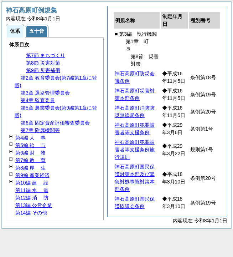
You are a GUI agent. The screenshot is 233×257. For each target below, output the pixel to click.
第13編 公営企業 (33, 205)
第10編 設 (31, 183)
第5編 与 (30, 145)
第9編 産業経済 (32, 175)
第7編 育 (30, 160)
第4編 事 (30, 138)
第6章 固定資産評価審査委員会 (55, 123)
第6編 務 (30, 153)
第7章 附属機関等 (40, 130)
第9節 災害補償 (43, 70)
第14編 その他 (31, 213)
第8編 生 (30, 168)
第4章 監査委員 (38, 100)
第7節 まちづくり (45, 55)
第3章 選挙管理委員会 (45, 93)
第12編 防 (31, 198)
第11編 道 (31, 190)
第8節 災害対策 (43, 63)
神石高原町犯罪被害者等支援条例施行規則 (135, 149)
